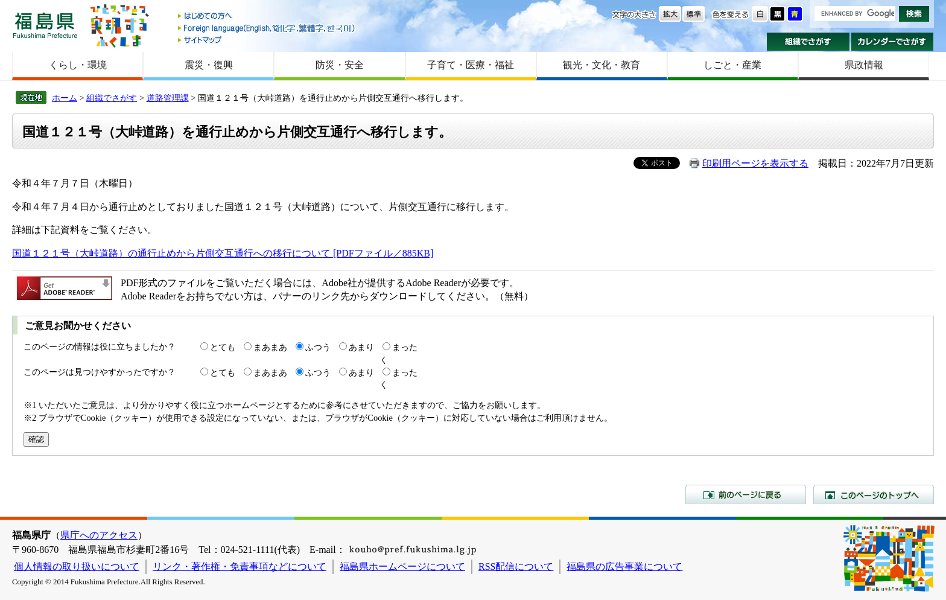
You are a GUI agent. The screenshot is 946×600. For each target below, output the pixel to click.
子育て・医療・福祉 (470, 65)
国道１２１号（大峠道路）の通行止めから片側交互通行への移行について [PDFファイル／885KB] (222, 253)
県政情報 (864, 65)
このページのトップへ (873, 494)
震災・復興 (209, 65)
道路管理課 (168, 98)
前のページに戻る (745, 494)
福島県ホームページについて (402, 566)
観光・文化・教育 (601, 65)
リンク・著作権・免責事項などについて (239, 566)
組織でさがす (808, 42)
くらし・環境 (78, 65)
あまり (361, 347)
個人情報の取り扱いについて (76, 566)
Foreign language (267, 28)
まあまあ (270, 347)
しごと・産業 (732, 65)
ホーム (64, 98)
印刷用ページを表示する (755, 163)
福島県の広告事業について (624, 566)
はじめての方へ (267, 16)
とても (222, 347)
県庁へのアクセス (99, 535)
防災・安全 (340, 65)
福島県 (45, 25)
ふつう (318, 347)
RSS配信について (515, 566)
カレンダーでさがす (892, 42)
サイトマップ (267, 39)
